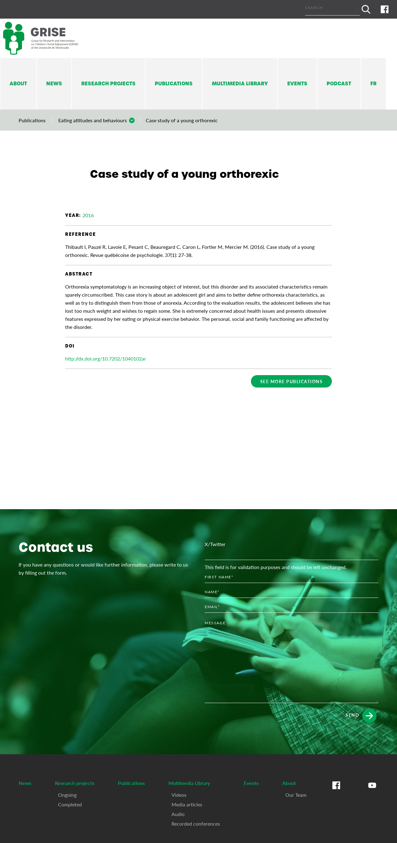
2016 (88, 215)
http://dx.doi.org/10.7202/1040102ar (105, 358)
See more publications (291, 381)
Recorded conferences (196, 823)
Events (297, 83)
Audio (178, 814)
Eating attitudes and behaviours (92, 120)
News (54, 83)
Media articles (187, 804)
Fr (373, 83)
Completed (70, 804)
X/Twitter (215, 544)
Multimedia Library (240, 83)
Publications (174, 83)
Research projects (108, 83)
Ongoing (67, 794)
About (18, 83)
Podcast (339, 83)
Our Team (295, 794)
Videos (179, 794)
